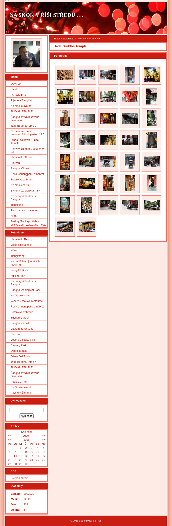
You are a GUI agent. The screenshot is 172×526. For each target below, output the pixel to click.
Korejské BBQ (19, 270)
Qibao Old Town (20, 356)
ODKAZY (16, 83)
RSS (99, 520)
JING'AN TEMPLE (22, 111)
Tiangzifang (18, 255)
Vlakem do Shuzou (22, 157)
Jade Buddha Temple (23, 125)
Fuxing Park (18, 275)
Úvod (57, 38)
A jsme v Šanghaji (21, 100)
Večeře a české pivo (23, 339)
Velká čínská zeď (21, 244)
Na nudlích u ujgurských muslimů (25, 263)
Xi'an (14, 215)
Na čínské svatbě (21, 105)
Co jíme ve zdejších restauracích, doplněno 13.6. (28, 133)
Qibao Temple (19, 350)
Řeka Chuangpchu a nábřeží (28, 174)
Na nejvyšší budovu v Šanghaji (24, 197)
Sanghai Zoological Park (25, 190)
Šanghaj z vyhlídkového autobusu (25, 118)
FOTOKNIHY (18, 94)
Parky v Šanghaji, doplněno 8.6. (27, 150)
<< (9, 435)
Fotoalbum (68, 38)
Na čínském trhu (20, 185)
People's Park (19, 381)
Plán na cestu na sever (24, 210)
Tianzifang (17, 204)
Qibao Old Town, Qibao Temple (25, 141)
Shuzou (15, 162)
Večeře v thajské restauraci (27, 301)
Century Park (19, 345)
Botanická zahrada (22, 179)
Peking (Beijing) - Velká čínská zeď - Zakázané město (28, 223)
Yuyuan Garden (20, 317)
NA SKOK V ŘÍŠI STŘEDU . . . (46, 15)
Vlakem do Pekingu (22, 239)
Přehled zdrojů (19, 478)
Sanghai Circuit (20, 168)
